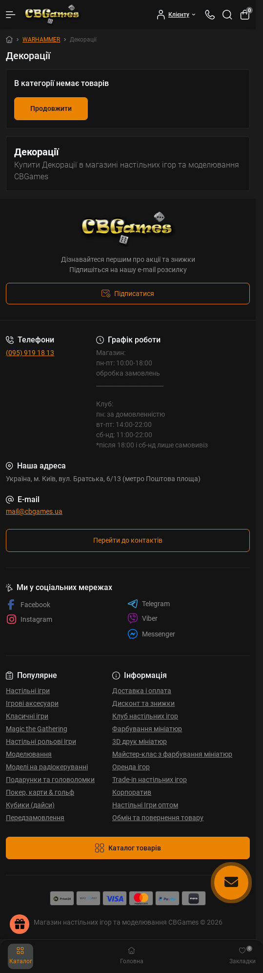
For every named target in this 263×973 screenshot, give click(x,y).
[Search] (227, 15)
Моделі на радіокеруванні (47, 767)
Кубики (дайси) (30, 805)
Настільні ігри (28, 691)
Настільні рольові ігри (41, 741)
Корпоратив (131, 792)
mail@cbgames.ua (34, 511)
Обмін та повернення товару (157, 818)
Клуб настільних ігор (145, 716)
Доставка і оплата (141, 691)
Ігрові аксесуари (32, 703)
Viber (142, 618)
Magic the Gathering (36, 729)
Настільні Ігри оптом (145, 805)
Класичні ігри (27, 716)
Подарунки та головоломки (50, 779)
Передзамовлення (35, 818)
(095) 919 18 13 (30, 353)
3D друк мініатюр (139, 741)
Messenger (151, 634)
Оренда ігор (131, 767)
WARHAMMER (41, 39)
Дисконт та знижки (143, 703)
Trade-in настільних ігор (149, 779)
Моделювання (29, 754)
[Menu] (11, 14)
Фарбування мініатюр (147, 729)
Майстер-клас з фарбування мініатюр (172, 754)
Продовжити (51, 108)
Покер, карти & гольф (40, 792)
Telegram (148, 603)
